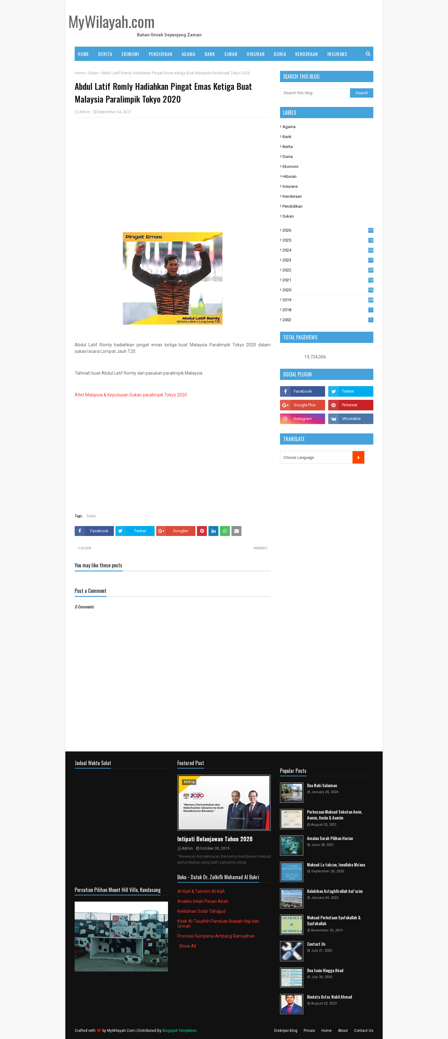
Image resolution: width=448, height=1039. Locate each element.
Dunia (287, 156)
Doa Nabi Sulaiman (322, 785)
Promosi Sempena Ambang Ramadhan (216, 936)
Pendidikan (292, 206)
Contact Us (316, 944)
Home (80, 73)
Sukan (93, 73)
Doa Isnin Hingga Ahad (325, 970)
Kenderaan (292, 196)
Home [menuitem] (83, 53)
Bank (287, 136)
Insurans (290, 186)
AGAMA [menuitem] (188, 53)
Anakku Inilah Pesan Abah (202, 901)
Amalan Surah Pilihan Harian (330, 838)
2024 (327, 250)
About (343, 1030)
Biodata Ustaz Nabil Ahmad (329, 997)
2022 (327, 270)
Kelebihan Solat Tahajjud (201, 911)
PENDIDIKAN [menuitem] (160, 53)
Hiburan (289, 176)
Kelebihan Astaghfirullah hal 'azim (335, 891)
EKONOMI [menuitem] (130, 53)
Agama (289, 126)
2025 (327, 240)
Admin (84, 112)
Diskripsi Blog (285, 1030)
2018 (327, 309)
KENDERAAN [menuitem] (306, 53)
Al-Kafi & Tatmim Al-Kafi (201, 891)
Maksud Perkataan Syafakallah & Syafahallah (334, 921)
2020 (327, 290)
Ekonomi (290, 166)
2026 (327, 230)
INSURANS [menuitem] (337, 53)
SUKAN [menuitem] (230, 53)
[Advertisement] (173, 167)
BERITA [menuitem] (105, 53)
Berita (287, 146)
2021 (327, 280)
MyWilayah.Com (121, 1030)
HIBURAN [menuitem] (256, 53)
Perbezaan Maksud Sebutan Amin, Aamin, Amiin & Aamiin (334, 815)
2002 (327, 319)
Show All (187, 946)
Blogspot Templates (179, 1030)
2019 (327, 300)
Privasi (309, 1030)
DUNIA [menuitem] (280, 53)
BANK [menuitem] (210, 53)
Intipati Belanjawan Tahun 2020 (215, 839)
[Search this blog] (315, 93)
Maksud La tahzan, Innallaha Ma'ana (336, 865)
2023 (327, 260)
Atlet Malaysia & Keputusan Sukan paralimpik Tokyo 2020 (131, 394)
